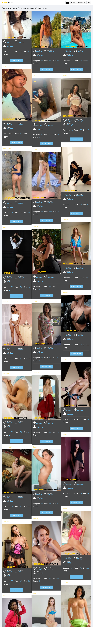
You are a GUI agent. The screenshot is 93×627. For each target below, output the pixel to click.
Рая (4, 66)
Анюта (5, 595)
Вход (88, 2)
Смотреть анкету (17, 60)
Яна (64, 612)
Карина (35, 612)
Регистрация (81, 2)
